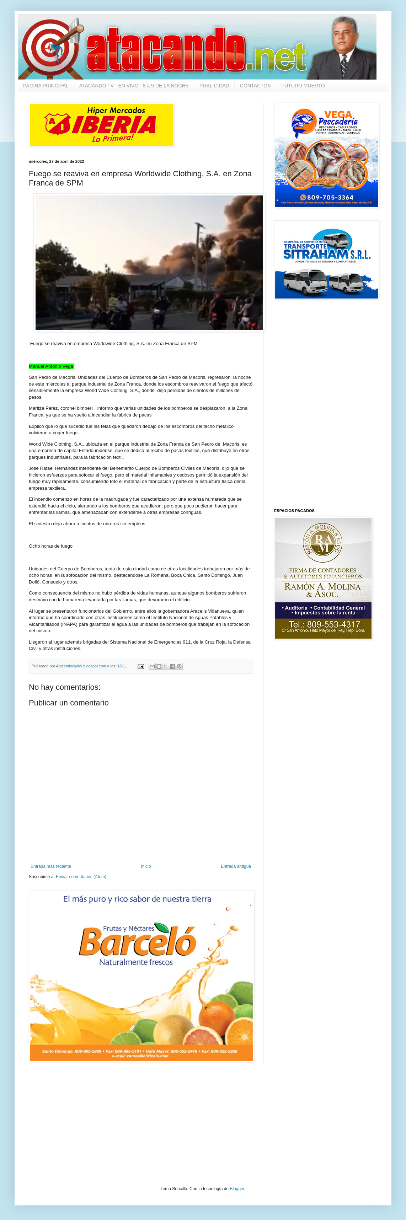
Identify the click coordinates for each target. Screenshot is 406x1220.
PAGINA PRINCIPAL (46, 85)
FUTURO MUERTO (303, 85)
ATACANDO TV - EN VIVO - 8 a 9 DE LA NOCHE (134, 85)
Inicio (146, 866)
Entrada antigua (236, 866)
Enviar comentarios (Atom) (81, 876)
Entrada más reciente (51, 866)
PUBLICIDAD (214, 85)
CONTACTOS (255, 85)
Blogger (237, 1188)
